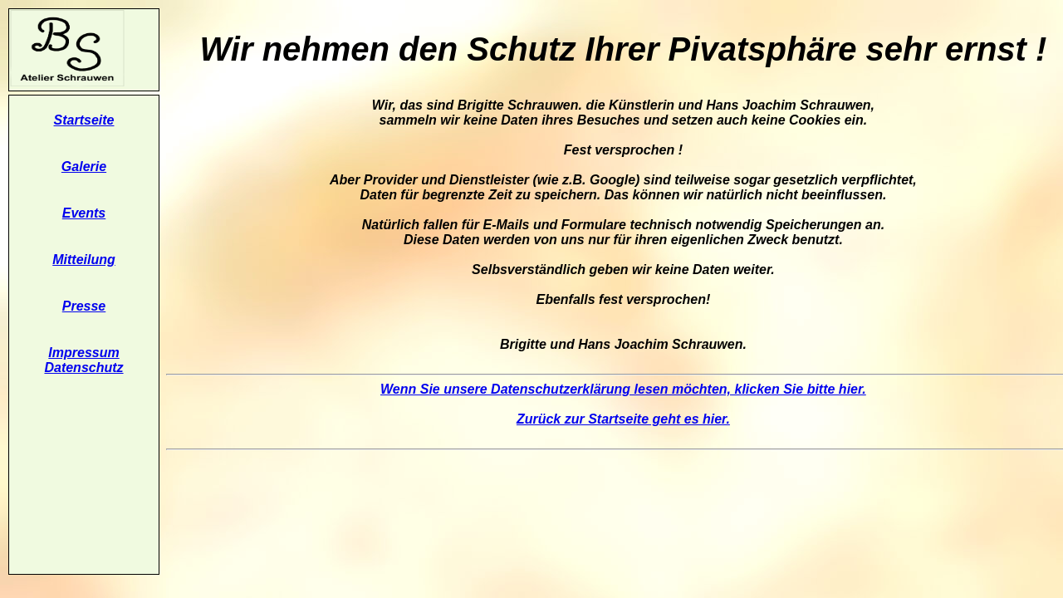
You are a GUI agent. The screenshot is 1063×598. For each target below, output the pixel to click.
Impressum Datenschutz (83, 360)
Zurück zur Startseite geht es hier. (623, 419)
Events (83, 213)
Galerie (83, 166)
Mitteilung (83, 259)
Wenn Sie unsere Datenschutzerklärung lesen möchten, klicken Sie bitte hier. (623, 389)
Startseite (84, 120)
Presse (84, 306)
